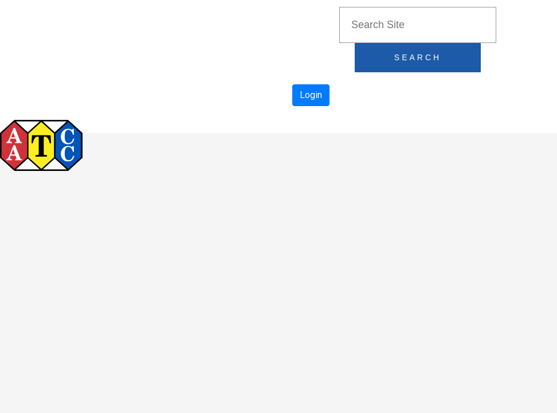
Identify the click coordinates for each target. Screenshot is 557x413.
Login (311, 94)
